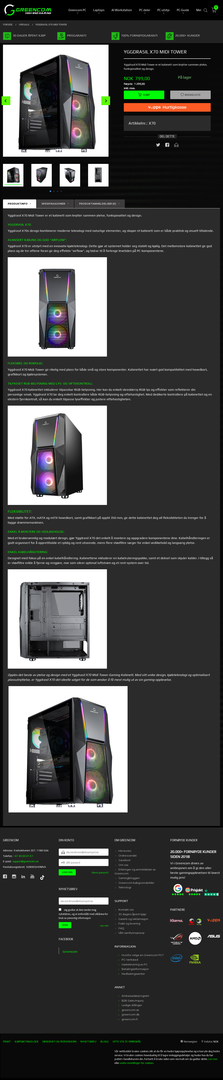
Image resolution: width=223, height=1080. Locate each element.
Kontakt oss (126, 909)
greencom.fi (130, 1019)
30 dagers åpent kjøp (132, 914)
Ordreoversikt (127, 855)
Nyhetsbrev (88, 1041)
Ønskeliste (191, 94)
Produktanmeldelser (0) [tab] (97, 203)
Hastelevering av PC (135, 964)
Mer (198, 10)
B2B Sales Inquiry (133, 1000)
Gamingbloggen (129, 878)
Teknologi (124, 887)
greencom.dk (130, 1014)
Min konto (124, 850)
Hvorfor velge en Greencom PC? (143, 955)
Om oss (123, 864)
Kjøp (144, 94)
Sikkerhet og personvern (59, 1041)
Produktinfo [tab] (18, 203)
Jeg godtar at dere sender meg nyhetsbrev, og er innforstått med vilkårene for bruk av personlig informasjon (83, 914)
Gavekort (124, 860)
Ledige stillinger (132, 1005)
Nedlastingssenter (133, 973)
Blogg (104, 1041)
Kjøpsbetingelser (26, 1041)
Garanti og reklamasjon (133, 918)
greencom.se (130, 1009)
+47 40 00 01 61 (23, 856)
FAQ (121, 928)
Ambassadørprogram (135, 995)
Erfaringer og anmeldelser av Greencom (135, 871)
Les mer (104, 925)
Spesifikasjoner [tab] (53, 203)
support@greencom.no (25, 861)
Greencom (70, 951)
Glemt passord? (100, 872)
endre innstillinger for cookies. (137, 1063)
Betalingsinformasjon (135, 969)
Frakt (7, 1041)
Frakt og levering (129, 923)
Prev (6, 100)
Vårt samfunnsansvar (131, 932)
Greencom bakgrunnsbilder (136, 882)
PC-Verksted (130, 959)
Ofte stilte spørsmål (127, 1041)
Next (105, 100)
